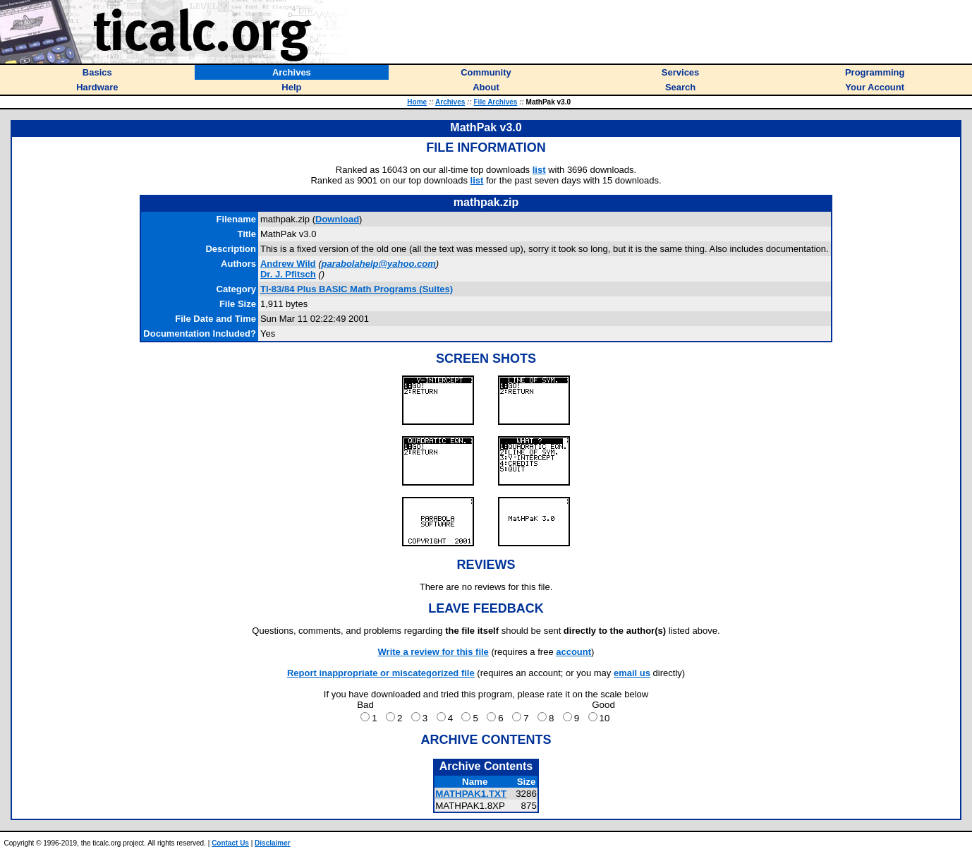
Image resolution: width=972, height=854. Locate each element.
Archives (450, 102)
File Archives (496, 102)
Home (417, 102)
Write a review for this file (433, 651)
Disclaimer (273, 843)
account (573, 651)
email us (632, 673)
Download (337, 219)
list (539, 169)
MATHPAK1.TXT (470, 793)
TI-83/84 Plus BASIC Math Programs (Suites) (356, 289)
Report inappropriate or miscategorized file (381, 673)
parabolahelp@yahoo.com (379, 263)
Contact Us (230, 843)
